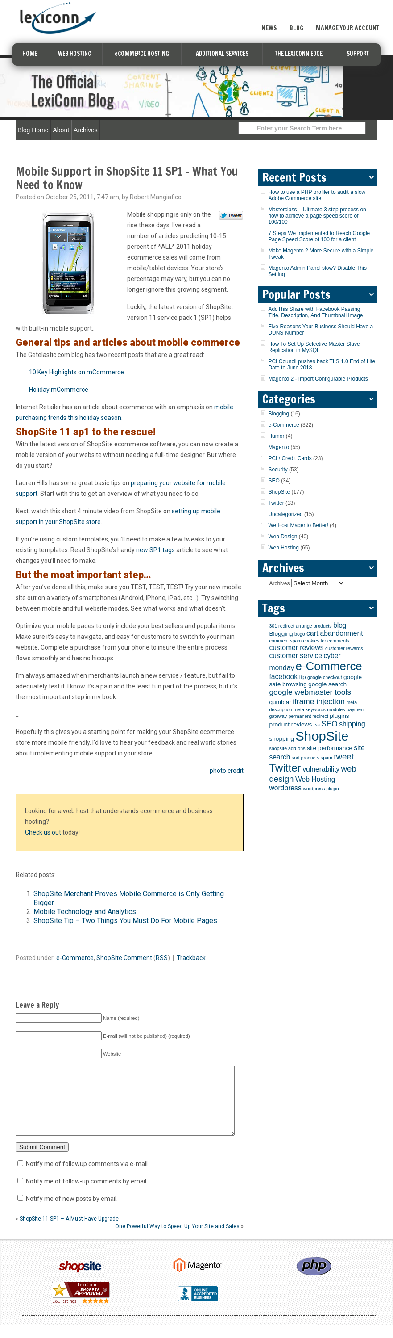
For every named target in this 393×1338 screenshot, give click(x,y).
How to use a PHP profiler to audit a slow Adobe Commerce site (316, 195)
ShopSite (109, 957)
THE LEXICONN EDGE (299, 54)
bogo (299, 634)
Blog (296, 28)
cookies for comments (326, 640)
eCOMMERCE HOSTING (142, 54)
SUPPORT (358, 54)
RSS (162, 957)
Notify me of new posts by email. (72, 1212)
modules (336, 709)
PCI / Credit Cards (289, 458)
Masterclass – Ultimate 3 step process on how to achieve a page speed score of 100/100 (317, 215)
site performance (329, 748)
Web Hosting (283, 548)
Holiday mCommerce (58, 389)
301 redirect (281, 626)
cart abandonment (334, 633)
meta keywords (310, 709)
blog (340, 625)
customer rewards (344, 648)
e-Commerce (75, 957)
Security (277, 469)
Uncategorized (285, 514)
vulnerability (320, 769)
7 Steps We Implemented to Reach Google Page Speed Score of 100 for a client (319, 236)
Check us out (43, 832)
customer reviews (296, 647)
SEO (273, 481)
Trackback (191, 957)
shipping (352, 724)
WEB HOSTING (74, 54)
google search (327, 684)
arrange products (314, 626)
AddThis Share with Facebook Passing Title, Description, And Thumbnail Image (315, 312)
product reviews (290, 724)
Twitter (276, 503)
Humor (276, 436)
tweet (344, 756)
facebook (283, 676)
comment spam (285, 640)
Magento (278, 447)
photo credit (227, 770)
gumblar (280, 702)
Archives (86, 130)
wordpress (285, 788)
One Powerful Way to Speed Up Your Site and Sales (177, 1240)
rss (317, 724)
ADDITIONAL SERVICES (222, 54)
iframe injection (319, 701)
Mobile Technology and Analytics (84, 911)
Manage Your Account (347, 28)
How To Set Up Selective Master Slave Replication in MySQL (314, 347)
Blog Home (32, 130)
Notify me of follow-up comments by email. (87, 1194)
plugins (339, 716)
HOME (29, 54)
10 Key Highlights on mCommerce (76, 372)
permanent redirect (308, 716)
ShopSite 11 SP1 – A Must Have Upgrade (69, 1232)
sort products (305, 757)
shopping (281, 738)
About (61, 130)
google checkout (324, 677)
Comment (138, 957)
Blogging (278, 414)
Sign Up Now (341, 10)
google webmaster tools (310, 692)
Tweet (231, 216)
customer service (295, 655)
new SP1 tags (155, 550)
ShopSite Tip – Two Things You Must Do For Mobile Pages (125, 920)
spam (326, 757)
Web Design (282, 536)
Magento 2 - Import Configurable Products (318, 379)
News (269, 28)
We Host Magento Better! (298, 525)
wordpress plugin (321, 788)
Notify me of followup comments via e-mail (87, 1177)
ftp (302, 677)
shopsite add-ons (287, 748)
